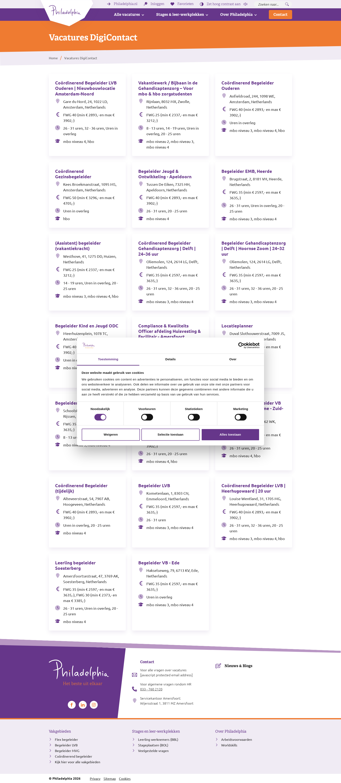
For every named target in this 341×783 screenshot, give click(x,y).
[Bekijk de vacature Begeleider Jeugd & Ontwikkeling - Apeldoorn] (170, 195)
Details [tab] (170, 359)
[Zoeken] (287, 4)
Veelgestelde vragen (153, 750)
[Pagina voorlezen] (245, 4)
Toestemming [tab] (108, 359)
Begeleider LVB (66, 745)
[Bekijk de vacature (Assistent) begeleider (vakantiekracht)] (87, 272)
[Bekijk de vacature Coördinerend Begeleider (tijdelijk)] (87, 512)
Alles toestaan (230, 434)
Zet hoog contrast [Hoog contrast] (224, 4)
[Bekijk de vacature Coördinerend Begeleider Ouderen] (253, 115)
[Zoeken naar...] (273, 4)
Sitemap (110, 778)
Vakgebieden (60, 731)
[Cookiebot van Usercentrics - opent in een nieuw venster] (241, 345)
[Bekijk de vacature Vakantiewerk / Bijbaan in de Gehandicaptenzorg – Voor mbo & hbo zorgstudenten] (170, 115)
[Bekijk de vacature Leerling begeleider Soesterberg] (87, 592)
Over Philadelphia (236, 14)
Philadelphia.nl (125, 4)
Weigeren (111, 434)
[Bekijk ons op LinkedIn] (83, 705)
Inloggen (157, 4)
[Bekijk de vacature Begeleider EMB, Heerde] (253, 195)
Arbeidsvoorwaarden (236, 739)
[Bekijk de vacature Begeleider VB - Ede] (170, 592)
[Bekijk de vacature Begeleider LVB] (170, 512)
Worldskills (229, 745)
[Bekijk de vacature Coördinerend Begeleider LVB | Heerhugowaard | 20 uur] (253, 512)
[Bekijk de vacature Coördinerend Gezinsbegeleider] (87, 195)
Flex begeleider (66, 739)
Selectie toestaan (170, 434)
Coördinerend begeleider (73, 756)
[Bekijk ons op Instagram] (94, 705)
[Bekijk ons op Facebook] (72, 705)
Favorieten (185, 4)
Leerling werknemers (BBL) (158, 739)
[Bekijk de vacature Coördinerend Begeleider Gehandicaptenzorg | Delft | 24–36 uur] (170, 272)
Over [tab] (233, 359)
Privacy (95, 778)
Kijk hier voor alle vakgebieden (77, 762)
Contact (280, 14)
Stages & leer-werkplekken (180, 14)
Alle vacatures (127, 14)
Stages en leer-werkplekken (156, 731)
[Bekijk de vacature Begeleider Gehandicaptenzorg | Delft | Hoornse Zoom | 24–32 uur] (253, 272)
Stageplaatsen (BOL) (153, 745)
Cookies (125, 778)
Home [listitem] (53, 58)
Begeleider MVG (67, 750)
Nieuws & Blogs (238, 665)
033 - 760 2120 (151, 689)
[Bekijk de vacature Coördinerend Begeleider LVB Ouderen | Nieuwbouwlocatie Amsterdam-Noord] (87, 115)
